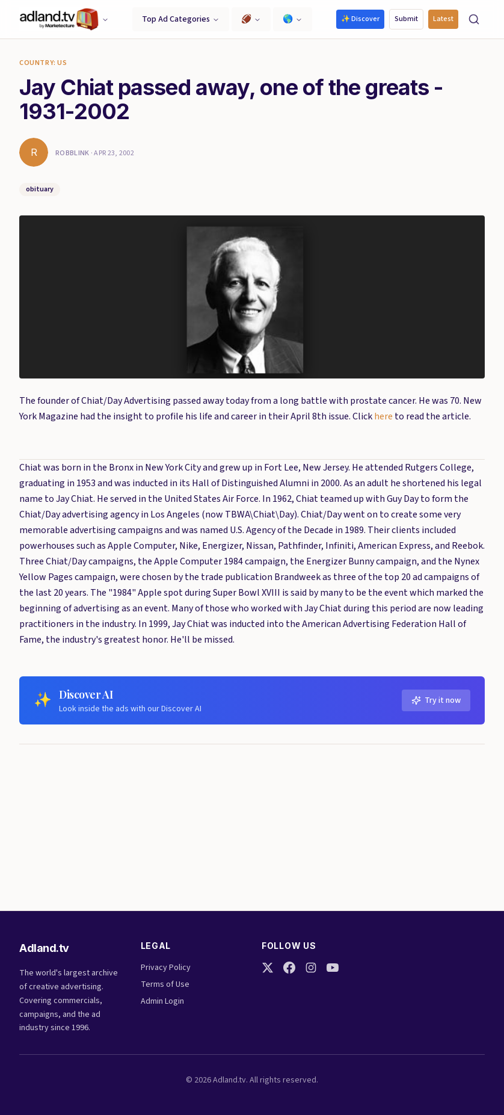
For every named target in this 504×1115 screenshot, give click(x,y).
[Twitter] (268, 968)
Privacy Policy (166, 968)
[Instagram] (311, 968)
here (383, 416)
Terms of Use (165, 984)
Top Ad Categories (181, 19)
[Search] (474, 19)
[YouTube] (333, 968)
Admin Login (162, 1001)
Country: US (43, 63)
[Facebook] (289, 968)
